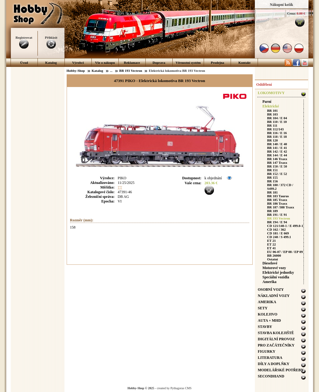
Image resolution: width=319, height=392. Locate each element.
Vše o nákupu (105, 62)
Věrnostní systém (188, 62)
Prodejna (217, 62)
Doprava (159, 62)
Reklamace (132, 62)
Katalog (51, 62)
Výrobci (78, 62)
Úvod (24, 62)
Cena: (291, 13)
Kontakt (244, 62)
